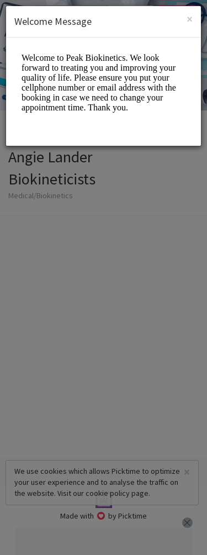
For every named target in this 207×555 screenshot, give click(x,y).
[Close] (190, 19)
